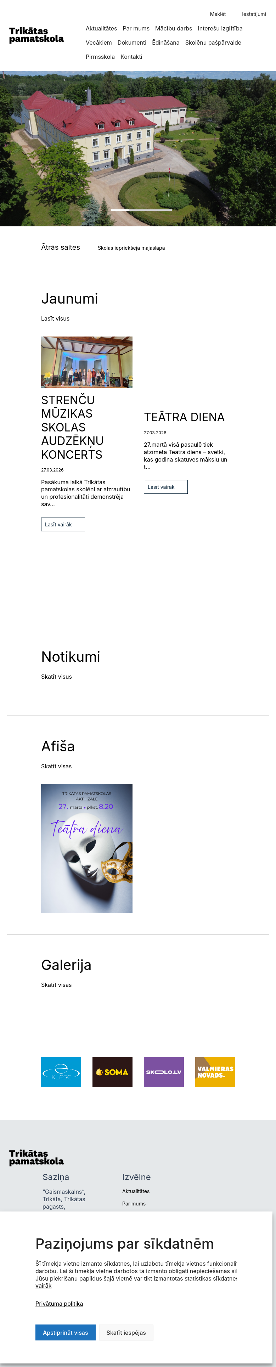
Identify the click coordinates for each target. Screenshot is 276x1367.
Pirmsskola (100, 56)
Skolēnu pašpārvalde (213, 42)
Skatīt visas (56, 766)
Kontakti (131, 56)
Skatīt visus (56, 676)
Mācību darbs (173, 28)
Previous (9, 339)
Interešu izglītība (220, 28)
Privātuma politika (59, 1303)
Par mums (136, 28)
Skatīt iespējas (126, 1332)
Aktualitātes (101, 28)
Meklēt (218, 14)
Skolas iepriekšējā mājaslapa (131, 248)
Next (9, 363)
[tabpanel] (138, 148)
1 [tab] (141, 210)
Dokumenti (132, 42)
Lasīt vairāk (58, 524)
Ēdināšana (166, 42)
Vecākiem (99, 42)
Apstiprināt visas (65, 1332)
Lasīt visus (55, 318)
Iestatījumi (254, 14)
